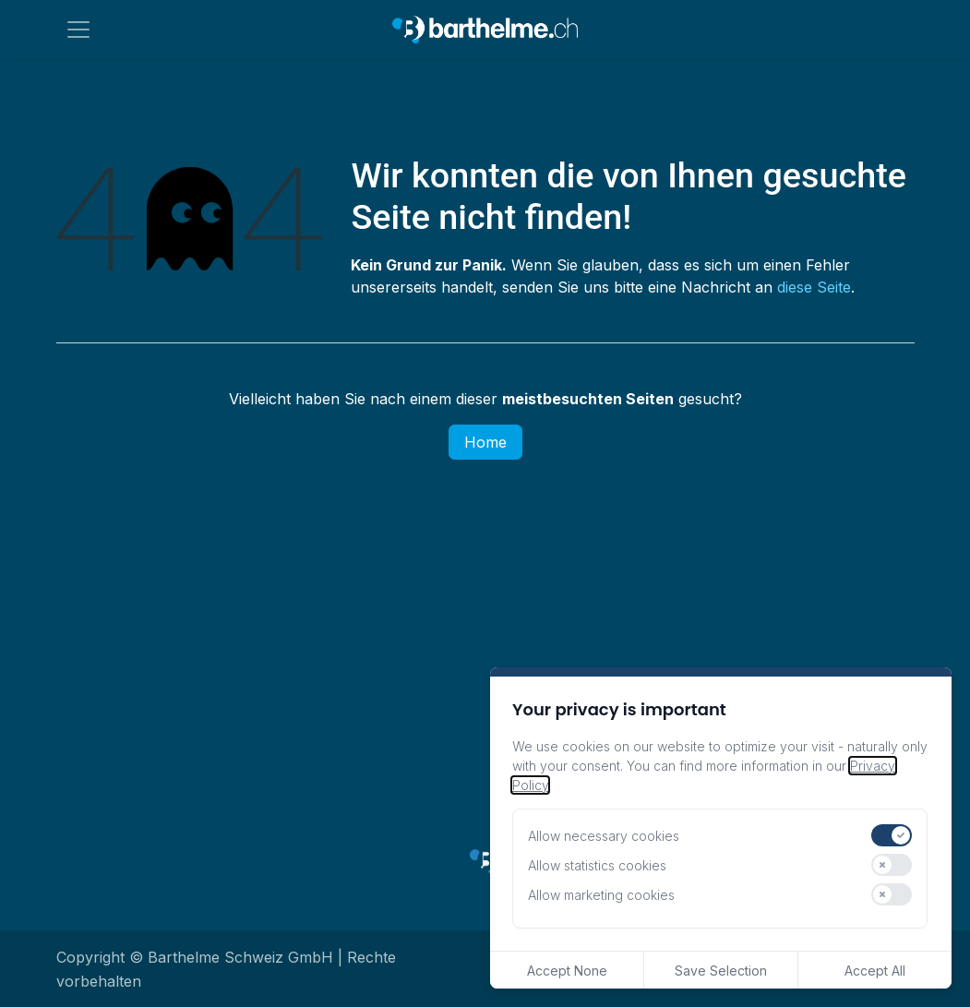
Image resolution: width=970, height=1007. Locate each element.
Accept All (874, 970)
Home (485, 442)
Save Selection (721, 970)
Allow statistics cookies (597, 865)
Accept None (567, 970)
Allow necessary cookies (603, 836)
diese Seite (814, 287)
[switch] (891, 835)
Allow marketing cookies (601, 895)
